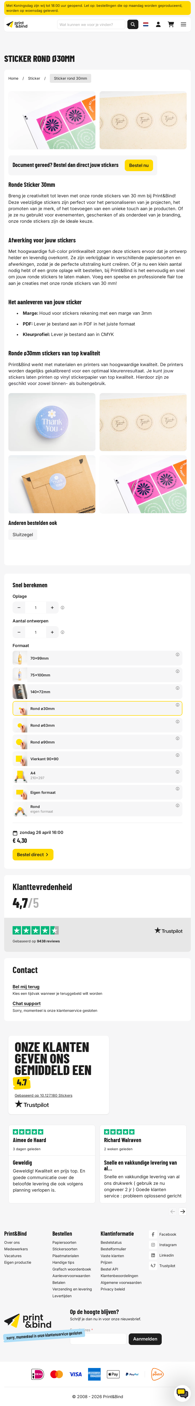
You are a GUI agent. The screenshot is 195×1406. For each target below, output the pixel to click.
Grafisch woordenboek (71, 1269)
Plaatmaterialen (65, 1255)
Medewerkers (16, 1249)
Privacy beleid (113, 1289)
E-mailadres (81, 1330)
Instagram (168, 1245)
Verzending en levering (72, 1289)
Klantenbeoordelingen (119, 1276)
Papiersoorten (64, 1242)
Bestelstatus (111, 1242)
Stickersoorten (64, 1249)
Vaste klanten (112, 1255)
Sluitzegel (23, 534)
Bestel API (109, 1269)
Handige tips (63, 1262)
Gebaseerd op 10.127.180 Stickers (43, 1095)
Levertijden (62, 1296)
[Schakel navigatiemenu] (183, 24)
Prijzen (106, 1262)
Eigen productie (17, 1262)
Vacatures (12, 1255)
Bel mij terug (26, 986)
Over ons (12, 1242)
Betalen (58, 1282)
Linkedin (166, 1255)
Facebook (167, 1234)
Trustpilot (167, 1266)
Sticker (34, 78)
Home (13, 78)
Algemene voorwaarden (121, 1282)
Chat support (27, 1003)
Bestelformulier (113, 1249)
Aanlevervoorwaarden (71, 1276)
